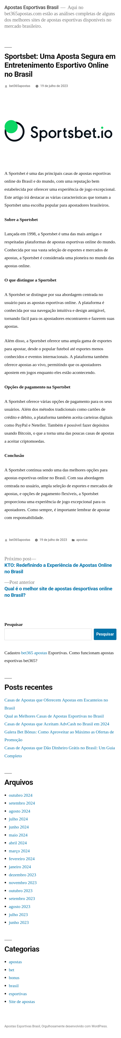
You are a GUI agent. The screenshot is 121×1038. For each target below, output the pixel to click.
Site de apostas (22, 1001)
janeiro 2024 (20, 867)
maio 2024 (18, 835)
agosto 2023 (19, 906)
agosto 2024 (19, 811)
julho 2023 (18, 914)
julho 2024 (18, 819)
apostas (82, 540)
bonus (14, 978)
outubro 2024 (20, 795)
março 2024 (19, 851)
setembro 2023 (22, 898)
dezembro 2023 (22, 875)
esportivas (18, 994)
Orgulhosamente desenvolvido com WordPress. (74, 1026)
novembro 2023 (23, 882)
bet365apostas (19, 86)
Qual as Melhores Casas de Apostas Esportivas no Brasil (54, 716)
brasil (14, 986)
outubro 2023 (20, 891)
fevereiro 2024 (22, 859)
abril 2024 (18, 843)
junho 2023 (19, 922)
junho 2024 (19, 827)
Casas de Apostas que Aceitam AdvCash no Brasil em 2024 (56, 724)
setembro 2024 (22, 803)
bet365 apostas (34, 653)
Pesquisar (13, 624)
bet (11, 970)
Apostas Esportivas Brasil (31, 7)
